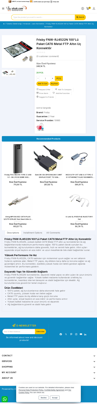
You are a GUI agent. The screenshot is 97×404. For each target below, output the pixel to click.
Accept (54, 398)
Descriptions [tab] (13, 234)
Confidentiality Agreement (54, 390)
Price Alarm (42, 94)
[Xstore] (16, 8)
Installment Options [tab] (32, 234)
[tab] (13, 234)
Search (81, 17)
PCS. (58, 78)
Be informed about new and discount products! (24, 340)
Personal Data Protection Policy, (31, 390)
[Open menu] (4, 8)
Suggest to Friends (45, 97)
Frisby (47, 113)
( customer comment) (47, 56)
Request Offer (43, 90)
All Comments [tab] (53, 234)
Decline (44, 398)
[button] (31, 51)
